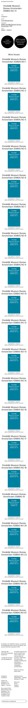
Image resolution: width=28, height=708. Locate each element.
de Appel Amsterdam (7, 1)
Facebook (4, 677)
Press (15, 683)
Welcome (16, 682)
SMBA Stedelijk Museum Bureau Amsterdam (11, 25)
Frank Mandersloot (7, 21)
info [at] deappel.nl (6, 659)
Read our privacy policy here (19, 670)
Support (16, 685)
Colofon (16, 686)
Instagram (4, 676)
